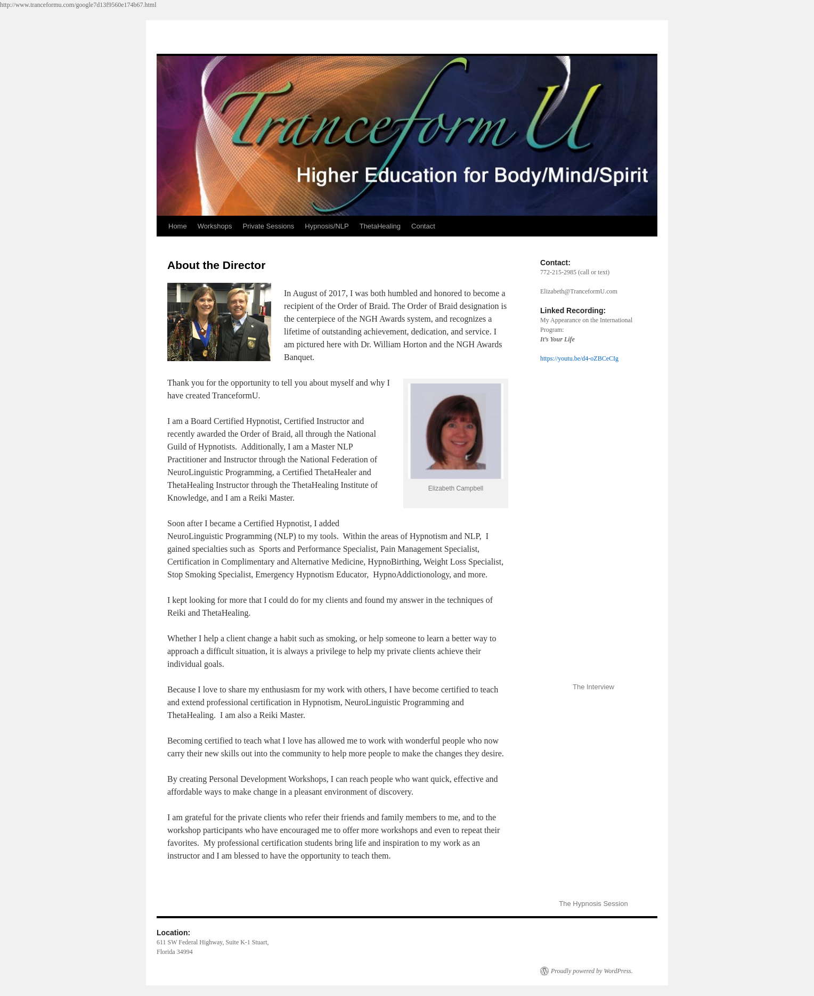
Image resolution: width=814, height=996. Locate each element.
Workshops (215, 226)
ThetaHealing (380, 226)
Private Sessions (268, 226)
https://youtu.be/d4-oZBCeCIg (579, 358)
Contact (423, 226)
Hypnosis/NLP (326, 226)
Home (177, 226)
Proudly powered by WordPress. (592, 971)
